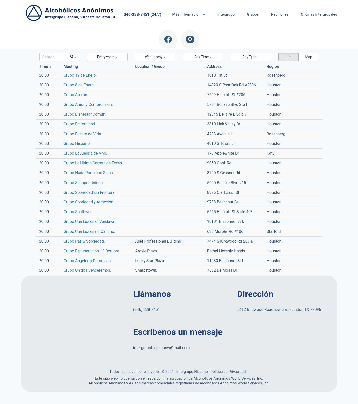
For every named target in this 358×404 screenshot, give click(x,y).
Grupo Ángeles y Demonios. (88, 260)
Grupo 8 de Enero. (79, 85)
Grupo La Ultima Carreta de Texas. (93, 163)
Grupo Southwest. (79, 211)
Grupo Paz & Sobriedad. (84, 241)
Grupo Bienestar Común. (85, 114)
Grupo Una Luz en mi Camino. (89, 231)
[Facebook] (168, 39)
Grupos (253, 14)
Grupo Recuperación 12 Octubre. (92, 251)
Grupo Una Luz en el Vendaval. (90, 221)
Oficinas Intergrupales (319, 14)
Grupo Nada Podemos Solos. (89, 173)
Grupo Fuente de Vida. (83, 134)
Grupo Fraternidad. (80, 124)
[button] (107, 57)
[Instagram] (190, 39)
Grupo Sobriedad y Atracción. (89, 202)
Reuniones (280, 14)
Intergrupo (226, 14)
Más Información (189, 15)
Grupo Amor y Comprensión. (88, 104)
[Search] (53, 57)
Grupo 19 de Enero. (80, 75)
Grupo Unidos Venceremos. (87, 270)
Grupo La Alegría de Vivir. (85, 153)
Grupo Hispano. (77, 143)
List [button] (288, 57)
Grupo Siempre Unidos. (84, 182)
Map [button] (308, 57)
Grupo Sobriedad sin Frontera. (90, 192)
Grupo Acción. (76, 94)
